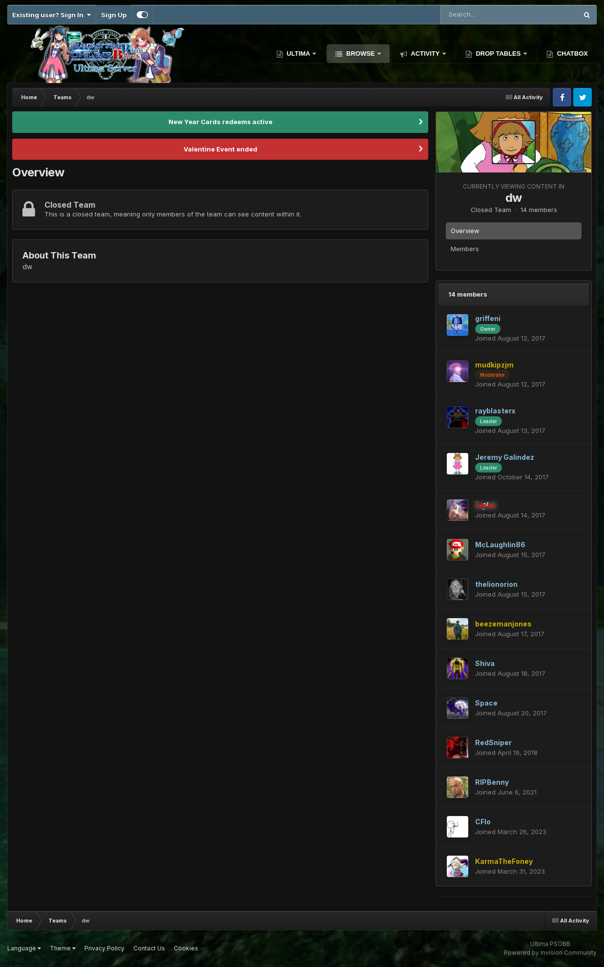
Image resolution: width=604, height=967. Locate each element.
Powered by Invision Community (550, 952)
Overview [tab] (465, 231)
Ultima (298, 53)
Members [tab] (465, 249)
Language (24, 948)
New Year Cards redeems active (220, 122)
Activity (425, 53)
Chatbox (571, 53)
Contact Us (149, 948)
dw (513, 198)
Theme (63, 948)
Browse (360, 53)
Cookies (186, 948)
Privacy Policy (104, 948)
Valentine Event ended (220, 149)
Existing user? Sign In (51, 14)
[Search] (484, 14)
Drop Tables (498, 53)
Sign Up (113, 15)
